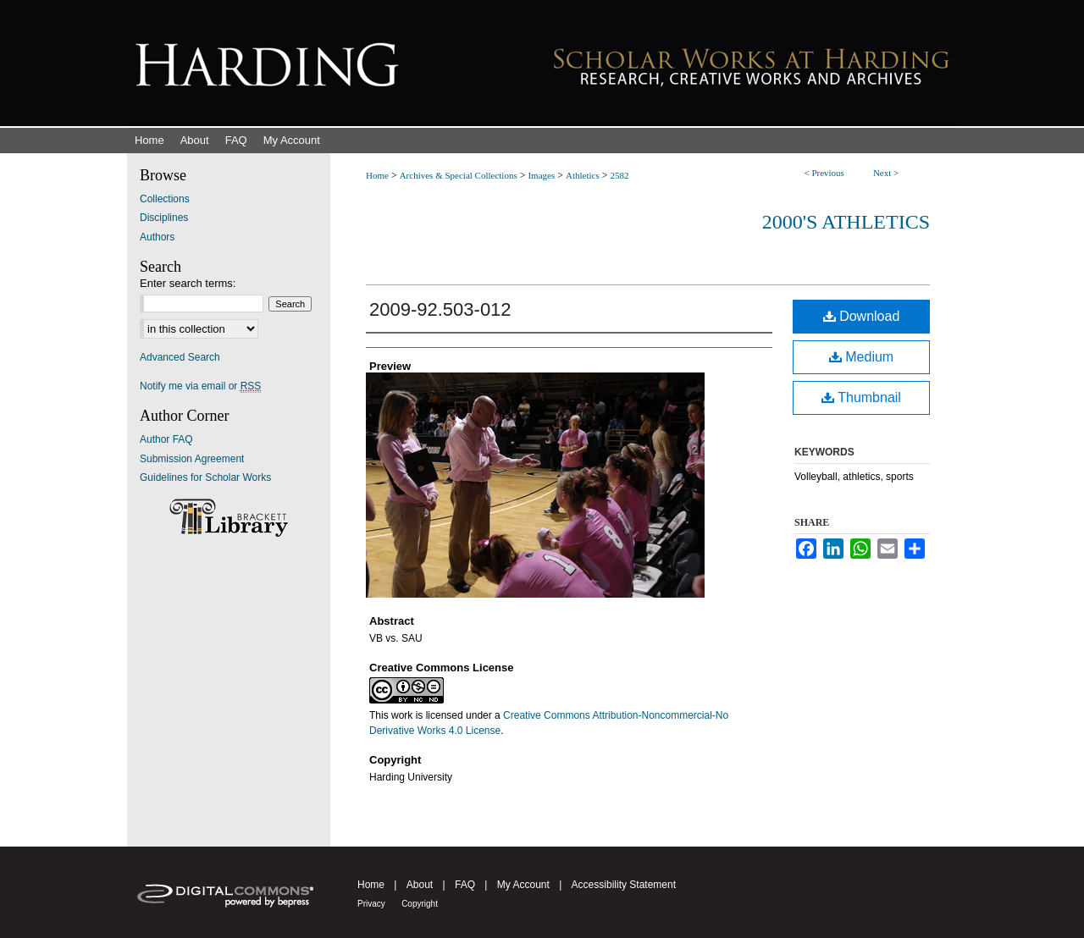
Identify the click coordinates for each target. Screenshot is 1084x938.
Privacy (371, 903)
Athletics (583, 175)
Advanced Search (180, 357)
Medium (861, 357)
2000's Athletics (846, 222)
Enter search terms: (187, 283)
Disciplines (164, 217)
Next (882, 173)
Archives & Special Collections (458, 175)
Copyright (419, 903)
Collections (165, 199)
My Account (523, 885)
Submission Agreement (192, 459)
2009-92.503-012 (440, 309)
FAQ (465, 885)
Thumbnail (861, 397)
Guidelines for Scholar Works (205, 477)
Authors (157, 237)
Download (861, 316)
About (419, 885)
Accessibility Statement (624, 885)
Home (377, 175)
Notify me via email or (200, 386)
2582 (620, 175)
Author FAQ (166, 439)
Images (541, 175)
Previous (827, 173)
